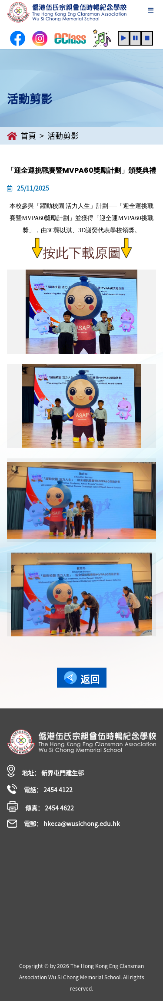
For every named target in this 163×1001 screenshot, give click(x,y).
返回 (82, 678)
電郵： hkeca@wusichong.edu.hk (63, 823)
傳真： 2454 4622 (40, 806)
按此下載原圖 (82, 253)
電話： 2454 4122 (40, 789)
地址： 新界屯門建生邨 (45, 771)
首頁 (21, 136)
